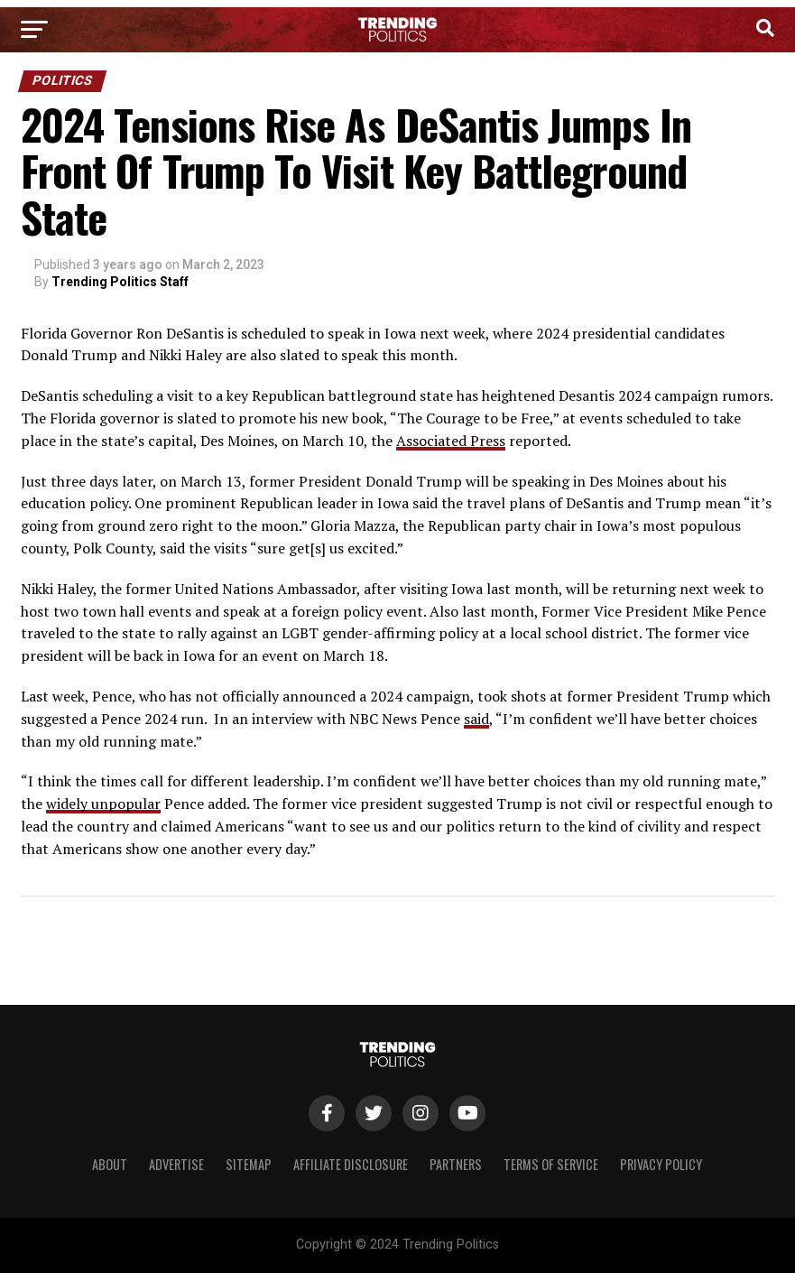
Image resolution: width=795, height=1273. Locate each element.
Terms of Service (551, 1164)
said (476, 719)
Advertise (176, 1164)
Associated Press (450, 441)
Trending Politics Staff (120, 281)
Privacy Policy (661, 1164)
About (109, 1164)
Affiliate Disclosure (350, 1164)
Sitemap (249, 1164)
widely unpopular (103, 803)
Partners (456, 1164)
